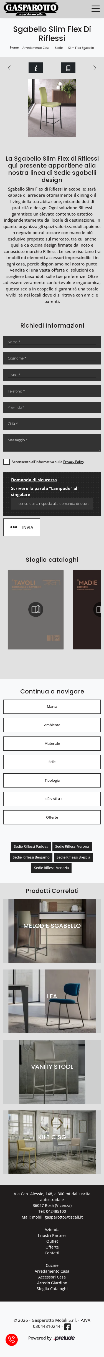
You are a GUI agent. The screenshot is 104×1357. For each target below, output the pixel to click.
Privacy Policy (73, 461)
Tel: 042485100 (52, 1211)
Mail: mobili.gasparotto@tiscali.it (52, 1217)
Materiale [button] (52, 743)
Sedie (59, 47)
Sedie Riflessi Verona (72, 846)
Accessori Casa (52, 1277)
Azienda (52, 1229)
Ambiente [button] (52, 724)
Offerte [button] (52, 817)
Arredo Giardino (52, 1282)
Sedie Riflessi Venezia (51, 867)
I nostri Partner (52, 1235)
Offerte (52, 1247)
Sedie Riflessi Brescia (73, 857)
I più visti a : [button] (52, 798)
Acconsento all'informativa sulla (48, 461)
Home (14, 47)
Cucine (52, 1265)
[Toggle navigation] (96, 8)
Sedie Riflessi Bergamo (31, 857)
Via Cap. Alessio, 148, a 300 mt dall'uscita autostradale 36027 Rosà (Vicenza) (52, 1199)
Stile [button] (52, 761)
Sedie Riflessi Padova (31, 846)
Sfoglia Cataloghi (52, 1288)
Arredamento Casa (35, 47)
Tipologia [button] (52, 780)
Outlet (52, 1241)
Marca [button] (52, 706)
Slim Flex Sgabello (81, 47)
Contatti (52, 1252)
